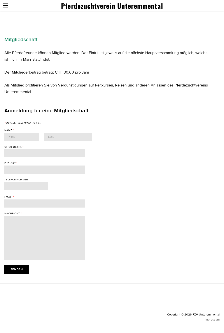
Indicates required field (22, 123)
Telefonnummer (17, 179)
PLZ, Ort (11, 163)
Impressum (212, 319)
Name (9, 130)
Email (9, 197)
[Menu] (5, 5)
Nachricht (13, 213)
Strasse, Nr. (13, 146)
